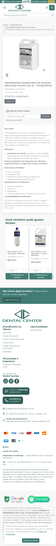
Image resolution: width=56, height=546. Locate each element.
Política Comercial (10, 336)
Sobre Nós (7, 333)
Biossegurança (16, 25)
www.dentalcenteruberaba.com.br (17, 510)
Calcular (46, 116)
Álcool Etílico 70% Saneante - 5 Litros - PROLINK (39, 254)
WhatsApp (7, 352)
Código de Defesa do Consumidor (11, 347)
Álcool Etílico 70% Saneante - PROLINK (16, 253)
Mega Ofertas (36, 330)
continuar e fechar (30, 540)
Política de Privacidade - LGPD (12, 366)
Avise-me (10, 101)
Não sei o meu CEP (14, 120)
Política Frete (8, 343)
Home (5, 25)
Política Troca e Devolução (13, 339)
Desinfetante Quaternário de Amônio (20, 27)
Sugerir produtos (12, 300)
